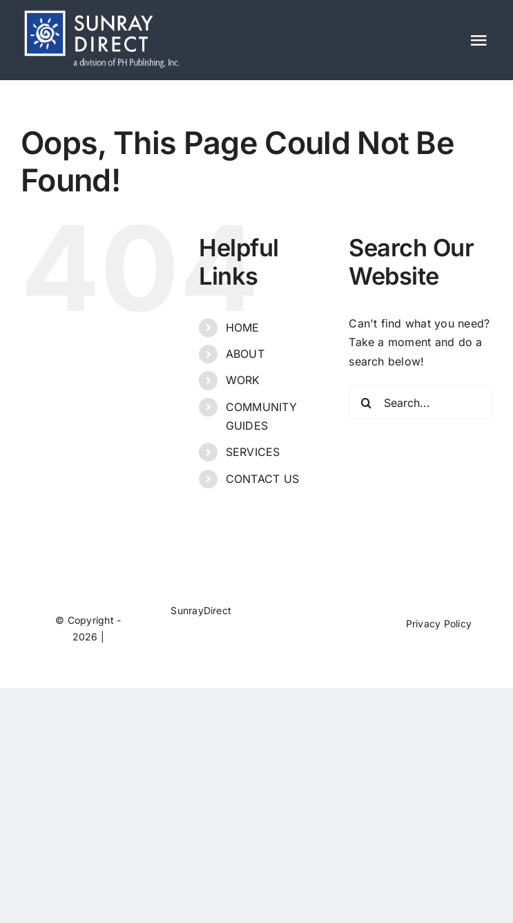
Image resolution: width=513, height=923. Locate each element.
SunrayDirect (201, 610)
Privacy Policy (439, 623)
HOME (243, 327)
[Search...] (420, 403)
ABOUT (245, 354)
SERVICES (253, 452)
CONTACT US (262, 479)
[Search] (366, 403)
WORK (243, 380)
